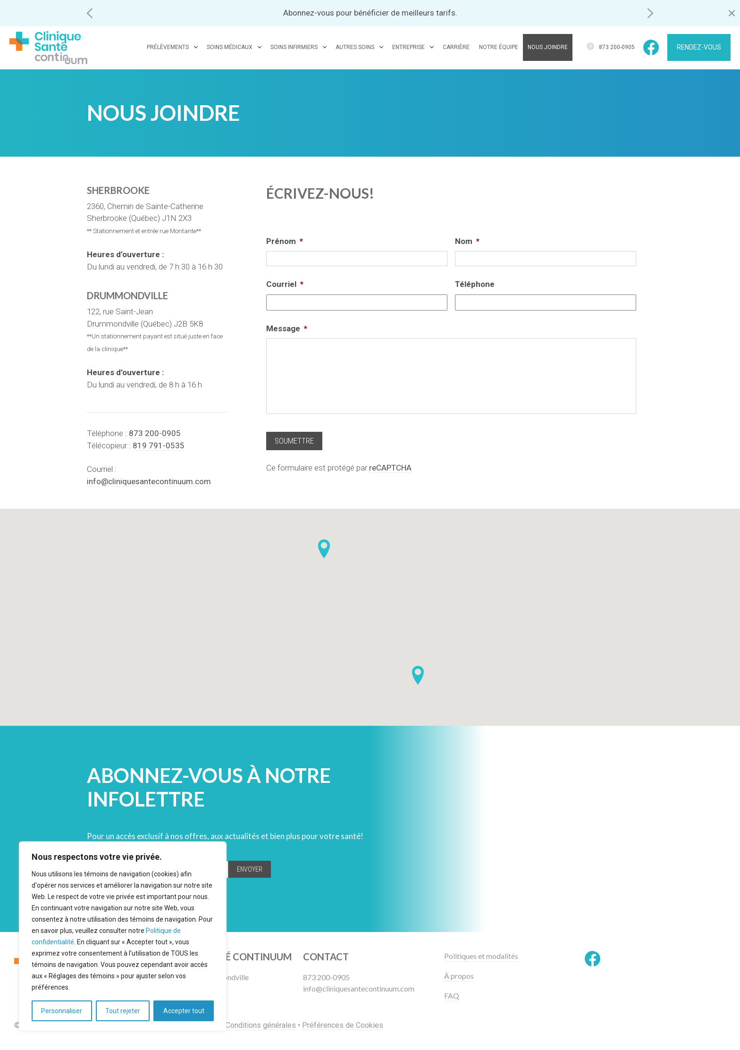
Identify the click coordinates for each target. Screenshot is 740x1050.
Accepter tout (183, 1011)
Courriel (284, 284)
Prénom (284, 241)
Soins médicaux (229, 47)
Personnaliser (61, 1011)
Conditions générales (261, 1025)
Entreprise (408, 47)
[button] (89, 13)
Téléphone (475, 284)
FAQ (451, 995)
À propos (459, 976)
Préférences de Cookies (342, 1025)
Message (286, 328)
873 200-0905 (617, 47)
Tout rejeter (122, 1011)
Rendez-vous (699, 47)
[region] (123, 936)
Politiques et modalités (481, 956)
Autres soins (355, 47)
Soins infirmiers (294, 47)
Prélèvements (168, 47)
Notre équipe (498, 47)
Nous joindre (548, 47)
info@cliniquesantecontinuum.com (358, 988)
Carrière (456, 47)
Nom (467, 241)
